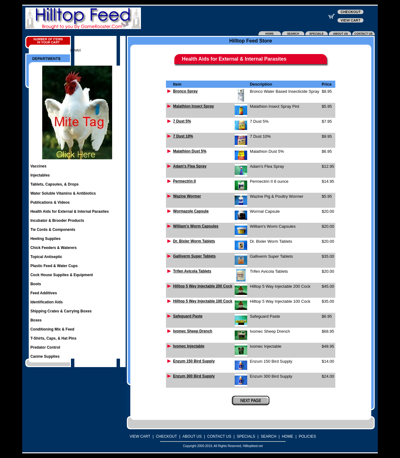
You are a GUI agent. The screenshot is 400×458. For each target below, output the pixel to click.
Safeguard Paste (187, 316)
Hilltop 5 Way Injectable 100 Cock (202, 301)
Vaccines (38, 166)
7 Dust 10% (183, 136)
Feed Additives (43, 293)
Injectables (40, 175)
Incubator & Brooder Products (57, 220)
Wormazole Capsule (191, 211)
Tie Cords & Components (52, 229)
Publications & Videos (50, 202)
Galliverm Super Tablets (194, 256)
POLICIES (307, 436)
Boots (35, 284)
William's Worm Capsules (195, 226)
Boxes (36, 320)
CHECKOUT (166, 436)
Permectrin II (184, 181)
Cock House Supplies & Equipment (61, 275)
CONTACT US (219, 436)
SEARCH (268, 436)
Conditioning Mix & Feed (52, 329)
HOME (287, 436)
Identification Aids (46, 302)
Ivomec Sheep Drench (192, 331)
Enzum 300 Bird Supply (194, 376)
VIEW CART (140, 436)
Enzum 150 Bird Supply (194, 361)
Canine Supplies (44, 356)
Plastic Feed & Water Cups (54, 266)
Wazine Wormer (187, 196)
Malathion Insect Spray (193, 106)
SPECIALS (246, 436)
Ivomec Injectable (188, 346)
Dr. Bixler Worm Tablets (194, 241)
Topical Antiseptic (46, 257)
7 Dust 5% (182, 121)
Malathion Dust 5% (190, 151)
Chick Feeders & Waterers (53, 248)
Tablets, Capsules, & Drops (54, 184)
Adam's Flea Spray (190, 166)
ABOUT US (192, 436)
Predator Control (45, 347)
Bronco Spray (185, 91)
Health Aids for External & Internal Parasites (69, 211)
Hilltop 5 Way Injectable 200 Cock (202, 286)
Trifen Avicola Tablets (192, 271)
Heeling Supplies (45, 238)
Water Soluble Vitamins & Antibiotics (63, 193)
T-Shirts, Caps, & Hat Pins (53, 338)
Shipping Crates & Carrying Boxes (61, 311)
